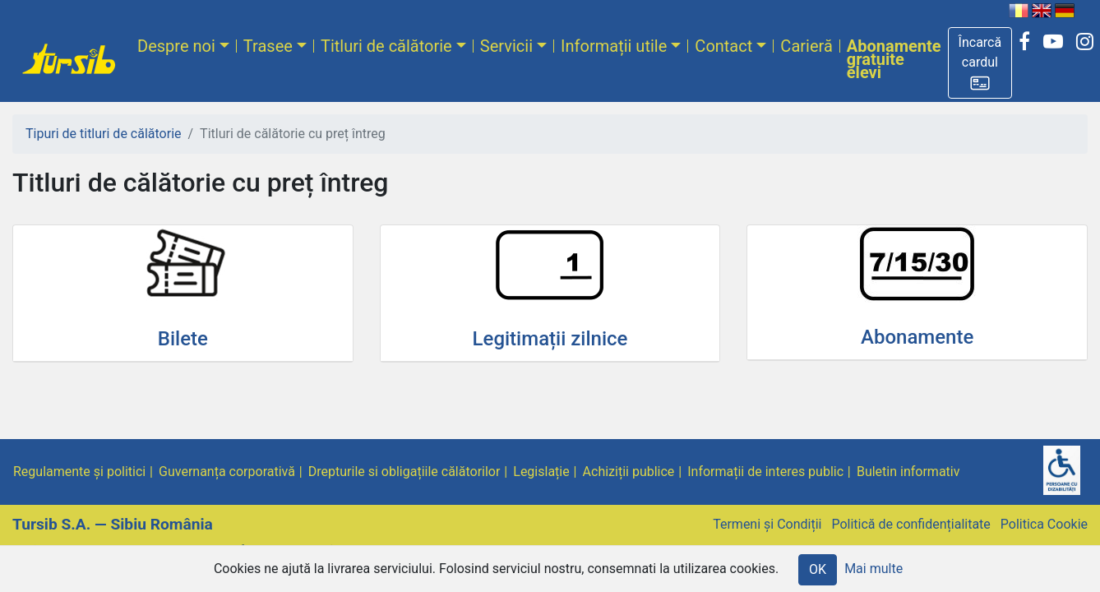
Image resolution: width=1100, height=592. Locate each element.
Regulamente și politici (79, 471)
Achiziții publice (629, 471)
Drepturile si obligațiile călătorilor (404, 471)
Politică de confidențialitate (910, 524)
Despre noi (176, 46)
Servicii (506, 46)
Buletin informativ (908, 471)
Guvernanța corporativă (227, 471)
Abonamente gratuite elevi (894, 59)
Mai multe (873, 568)
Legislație (541, 471)
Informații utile (614, 46)
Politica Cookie (1044, 524)
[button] (980, 63)
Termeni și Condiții (767, 524)
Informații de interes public (765, 471)
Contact (723, 46)
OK (817, 569)
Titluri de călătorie (386, 46)
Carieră (806, 46)
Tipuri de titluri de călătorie (103, 133)
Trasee (268, 46)
